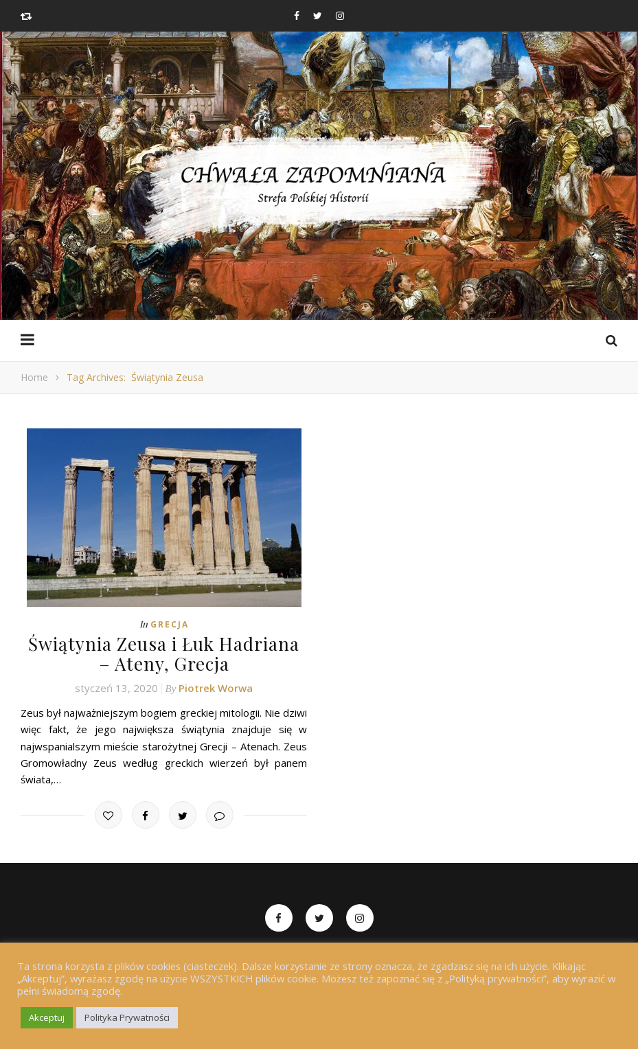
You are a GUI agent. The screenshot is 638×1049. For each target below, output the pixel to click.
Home (34, 377)
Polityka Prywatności (127, 1017)
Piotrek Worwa (216, 688)
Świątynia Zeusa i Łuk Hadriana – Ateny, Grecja (163, 654)
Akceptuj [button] (47, 1017)
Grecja (169, 624)
